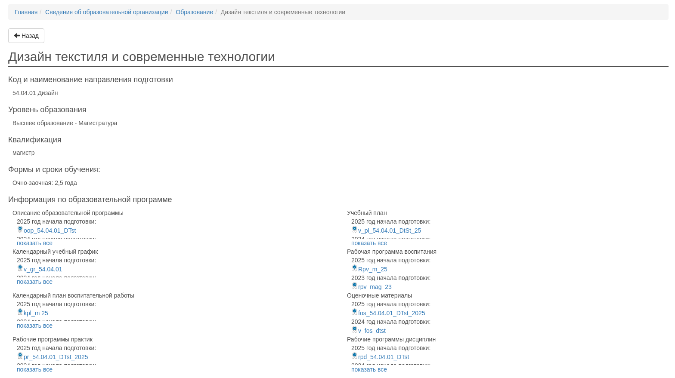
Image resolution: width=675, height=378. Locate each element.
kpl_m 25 (32, 313)
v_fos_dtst (368, 330)
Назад (26, 35)
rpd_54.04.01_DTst (380, 356)
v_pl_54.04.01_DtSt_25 (386, 230)
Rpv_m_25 (369, 269)
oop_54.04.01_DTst (46, 230)
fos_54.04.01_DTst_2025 (388, 313)
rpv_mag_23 (371, 286)
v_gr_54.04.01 (39, 269)
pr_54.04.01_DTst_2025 (52, 356)
